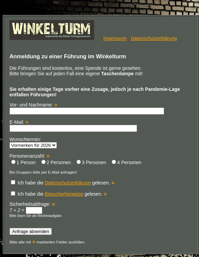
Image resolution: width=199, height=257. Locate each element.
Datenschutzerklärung (154, 38)
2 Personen (56, 162)
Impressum (115, 38)
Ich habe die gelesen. (61, 182)
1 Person (23, 162)
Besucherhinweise (64, 194)
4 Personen (126, 162)
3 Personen (91, 162)
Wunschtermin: (33, 142)
